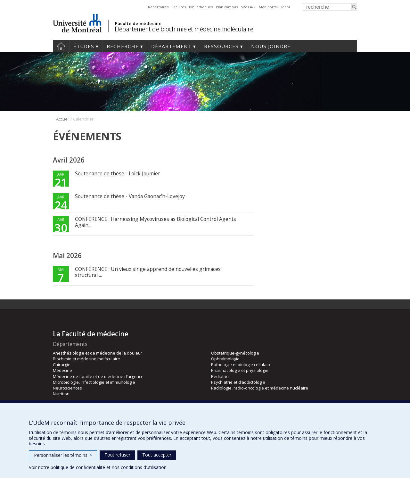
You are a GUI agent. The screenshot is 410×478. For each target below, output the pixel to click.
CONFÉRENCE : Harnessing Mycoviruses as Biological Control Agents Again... (155, 222)
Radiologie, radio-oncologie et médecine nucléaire (259, 388)
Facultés (179, 6)
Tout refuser (117, 455)
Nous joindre (271, 46)
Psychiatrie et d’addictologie (238, 382)
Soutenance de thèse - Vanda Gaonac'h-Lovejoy (130, 196)
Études (83, 46)
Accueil (61, 46)
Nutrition (61, 394)
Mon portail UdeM (274, 6)
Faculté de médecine (138, 23)
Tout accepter (156, 455)
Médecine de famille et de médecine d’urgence (98, 376)
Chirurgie (61, 364)
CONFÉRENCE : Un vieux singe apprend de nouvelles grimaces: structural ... (148, 272)
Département (171, 46)
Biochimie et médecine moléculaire (86, 359)
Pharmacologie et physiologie (239, 370)
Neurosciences (67, 388)
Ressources (221, 46)
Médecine (62, 370)
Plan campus (227, 6)
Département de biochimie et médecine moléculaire (184, 29)
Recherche (123, 46)
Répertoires (158, 6)
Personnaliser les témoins (63, 455)
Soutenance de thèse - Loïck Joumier (117, 173)
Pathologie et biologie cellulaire (241, 364)
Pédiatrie (220, 376)
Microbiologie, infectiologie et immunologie (94, 382)
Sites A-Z (248, 6)
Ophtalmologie (225, 359)
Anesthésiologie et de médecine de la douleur (97, 353)
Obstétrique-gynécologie (235, 353)
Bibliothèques (201, 6)
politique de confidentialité (78, 467)
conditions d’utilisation (144, 467)
